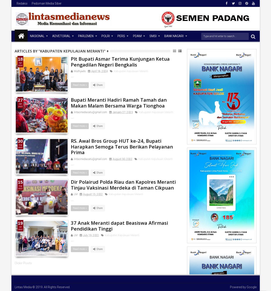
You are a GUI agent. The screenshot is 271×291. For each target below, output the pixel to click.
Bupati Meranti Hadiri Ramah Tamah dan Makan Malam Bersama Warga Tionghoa (119, 102)
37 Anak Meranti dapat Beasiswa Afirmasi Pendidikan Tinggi (119, 226)
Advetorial (61, 36)
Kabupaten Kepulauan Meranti (131, 71)
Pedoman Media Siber (47, 3)
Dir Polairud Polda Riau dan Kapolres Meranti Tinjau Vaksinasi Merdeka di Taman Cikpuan (123, 185)
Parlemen (86, 36)
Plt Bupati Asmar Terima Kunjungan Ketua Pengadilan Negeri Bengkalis (120, 61)
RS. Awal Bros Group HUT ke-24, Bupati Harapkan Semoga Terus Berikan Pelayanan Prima (122, 146)
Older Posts (23, 263)
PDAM (137, 36)
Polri (105, 36)
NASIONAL (37, 36)
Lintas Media (23, 287)
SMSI (153, 36)
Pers (121, 36)
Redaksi (22, 3)
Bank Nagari (174, 36)
